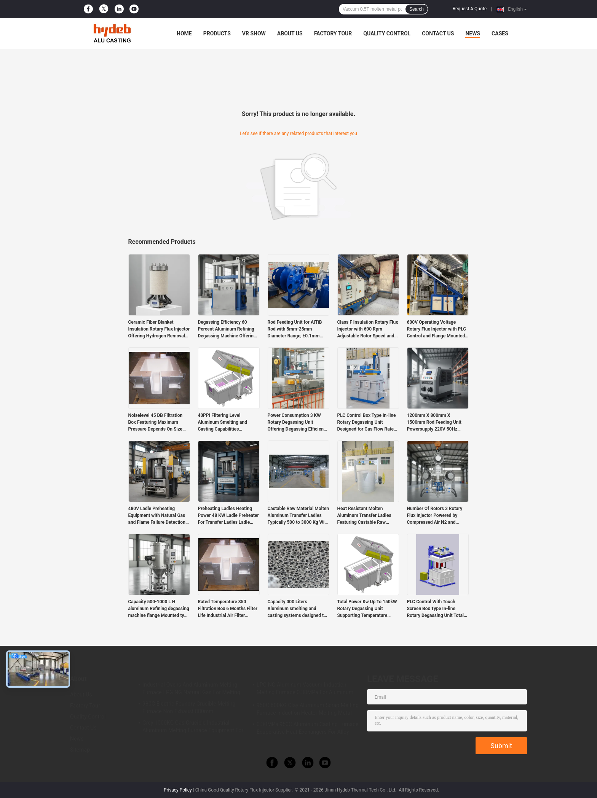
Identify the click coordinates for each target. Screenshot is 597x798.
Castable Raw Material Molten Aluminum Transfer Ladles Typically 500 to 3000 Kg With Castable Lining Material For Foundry (298, 516)
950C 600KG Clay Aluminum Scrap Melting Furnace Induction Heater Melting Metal (308, 709)
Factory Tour (333, 33)
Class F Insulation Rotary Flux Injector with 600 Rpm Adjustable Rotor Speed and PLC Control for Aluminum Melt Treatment (367, 329)
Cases (500, 33)
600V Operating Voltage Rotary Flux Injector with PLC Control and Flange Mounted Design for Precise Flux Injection (436, 329)
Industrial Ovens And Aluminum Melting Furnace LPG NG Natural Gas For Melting (191, 688)
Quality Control (386, 33)
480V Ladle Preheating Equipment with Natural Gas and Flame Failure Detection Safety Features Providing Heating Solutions (156, 516)
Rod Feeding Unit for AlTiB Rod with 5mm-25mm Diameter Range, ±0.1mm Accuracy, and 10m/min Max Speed (297, 329)
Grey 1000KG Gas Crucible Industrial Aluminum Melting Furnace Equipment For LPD (192, 728)
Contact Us (438, 33)
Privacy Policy (178, 790)
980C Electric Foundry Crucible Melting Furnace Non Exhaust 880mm (189, 707)
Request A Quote (470, 8)
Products (217, 33)
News (472, 33)
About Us (290, 33)
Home (184, 33)
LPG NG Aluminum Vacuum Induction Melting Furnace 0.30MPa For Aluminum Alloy (305, 690)
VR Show (254, 33)
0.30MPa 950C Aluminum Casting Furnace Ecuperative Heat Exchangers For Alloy (308, 728)
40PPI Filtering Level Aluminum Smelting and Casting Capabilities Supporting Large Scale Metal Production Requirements (228, 422)
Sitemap (80, 750)
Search (416, 9)
